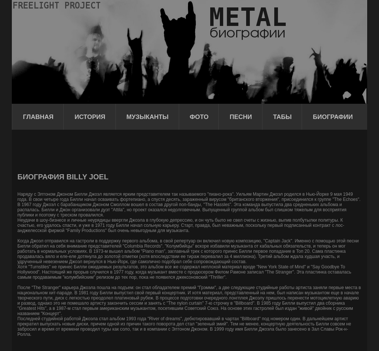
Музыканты (148, 116)
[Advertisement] (152, 150)
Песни (240, 116)
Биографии (333, 116)
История (89, 116)
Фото (199, 116)
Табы (282, 116)
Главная (38, 116)
